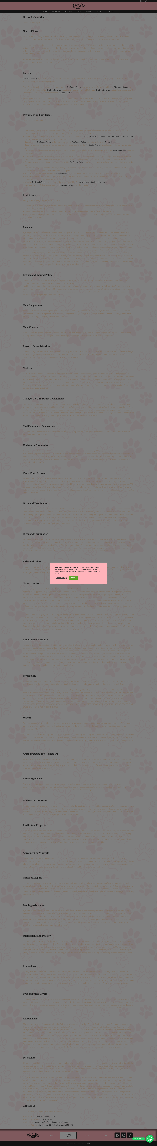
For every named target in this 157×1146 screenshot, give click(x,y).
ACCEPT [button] (73, 578)
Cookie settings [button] (61, 578)
